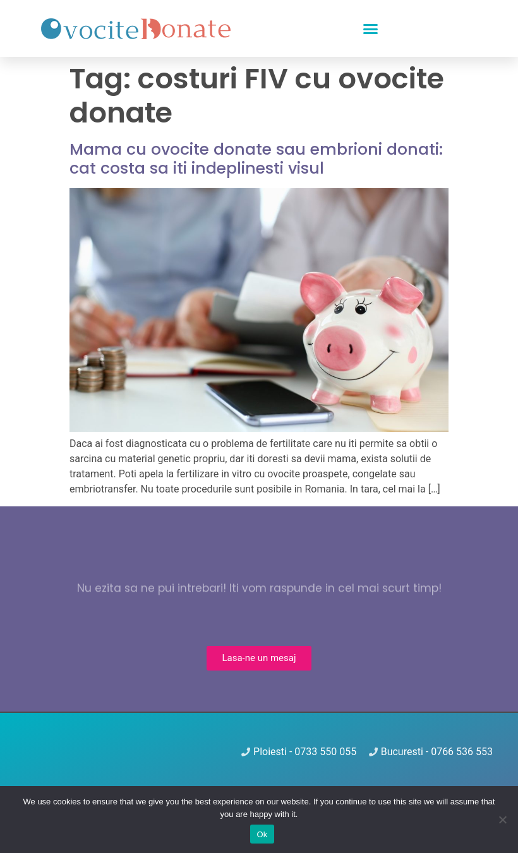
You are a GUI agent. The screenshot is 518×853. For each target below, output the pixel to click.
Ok (261, 834)
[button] (371, 28)
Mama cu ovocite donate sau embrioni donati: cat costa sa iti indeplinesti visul (256, 158)
